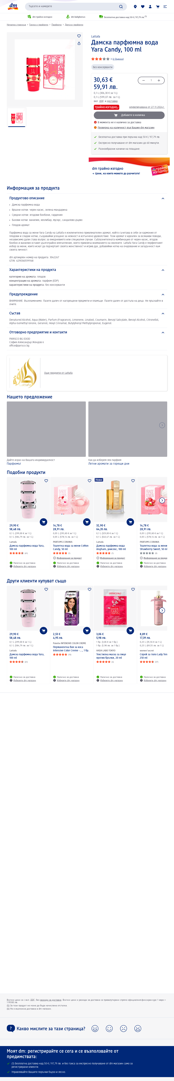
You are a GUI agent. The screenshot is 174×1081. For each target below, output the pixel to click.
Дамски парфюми (74, 25)
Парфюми (56, 25)
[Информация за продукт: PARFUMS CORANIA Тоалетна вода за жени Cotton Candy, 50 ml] (67, 558)
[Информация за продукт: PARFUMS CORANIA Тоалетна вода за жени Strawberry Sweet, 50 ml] (154, 558)
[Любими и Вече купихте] (143, 7)
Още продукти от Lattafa (41, 373)
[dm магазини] (135, 7)
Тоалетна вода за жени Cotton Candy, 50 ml (71, 548)
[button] (165, 7)
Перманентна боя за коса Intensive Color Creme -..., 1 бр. (71, 649)
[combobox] (76, 7)
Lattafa (95, 36)
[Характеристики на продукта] (87, 270)
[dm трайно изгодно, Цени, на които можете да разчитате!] (129, 171)
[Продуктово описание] (87, 198)
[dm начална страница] (13, 7)
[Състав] (87, 313)
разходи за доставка (50, 1000)
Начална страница (16, 25)
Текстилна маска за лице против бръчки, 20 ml (111, 656)
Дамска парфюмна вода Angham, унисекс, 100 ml (111, 548)
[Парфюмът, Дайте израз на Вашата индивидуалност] (46, 433)
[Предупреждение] (87, 294)
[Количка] (158, 7)
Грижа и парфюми (38, 25)
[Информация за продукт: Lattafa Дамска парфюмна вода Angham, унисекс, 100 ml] (110, 558)
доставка (112, 101)
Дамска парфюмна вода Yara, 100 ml (27, 548)
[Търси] (121, 7)
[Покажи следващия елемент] (162, 500)
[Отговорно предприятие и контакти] (87, 332)
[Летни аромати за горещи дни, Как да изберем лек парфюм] (127, 433)
